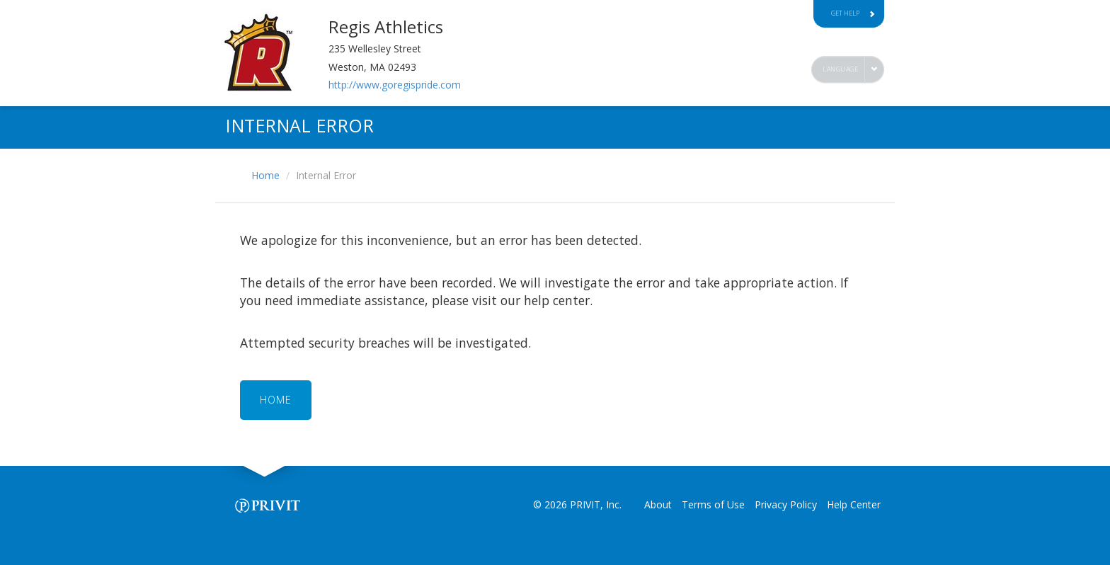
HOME (276, 399)
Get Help (853, 13)
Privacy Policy (786, 504)
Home (265, 175)
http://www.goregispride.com (394, 84)
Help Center (854, 504)
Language (840, 69)
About (658, 504)
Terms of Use (713, 504)
